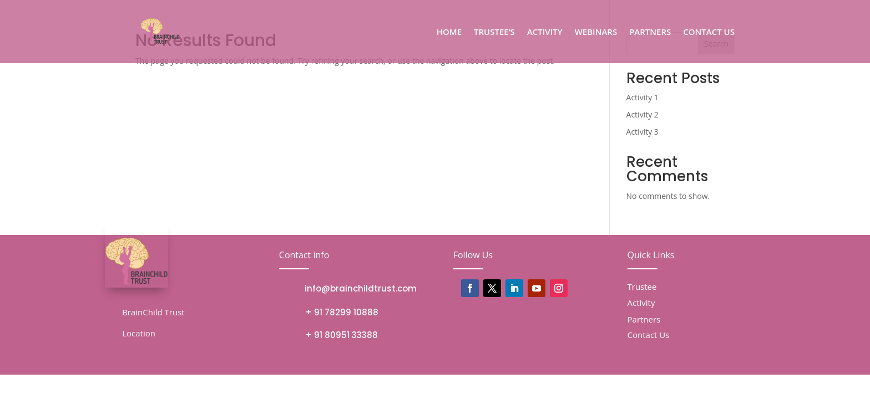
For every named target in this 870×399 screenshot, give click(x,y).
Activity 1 (642, 97)
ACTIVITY (545, 32)
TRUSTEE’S (494, 32)
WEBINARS (596, 32)
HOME (449, 32)
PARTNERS (650, 32)
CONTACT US (709, 32)
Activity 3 (642, 131)
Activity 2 (642, 114)
